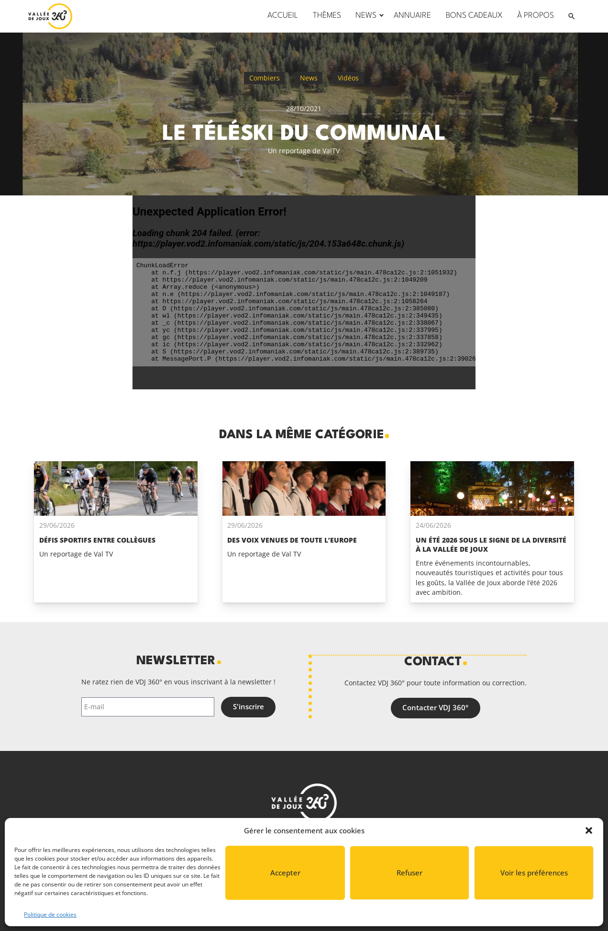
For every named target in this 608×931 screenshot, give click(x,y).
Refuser (409, 872)
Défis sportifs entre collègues (97, 540)
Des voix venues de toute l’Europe (292, 540)
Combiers (264, 77)
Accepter (285, 872)
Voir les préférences (534, 872)
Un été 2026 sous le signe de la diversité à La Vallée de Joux (491, 544)
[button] (589, 830)
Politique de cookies (50, 914)
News (309, 77)
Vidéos (348, 77)
